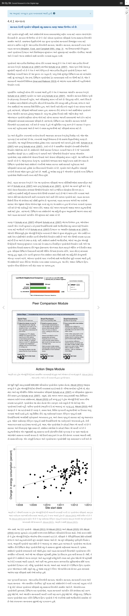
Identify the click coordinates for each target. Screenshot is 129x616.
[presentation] (89, 67)
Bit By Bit (20, 3)
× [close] (90, 13)
